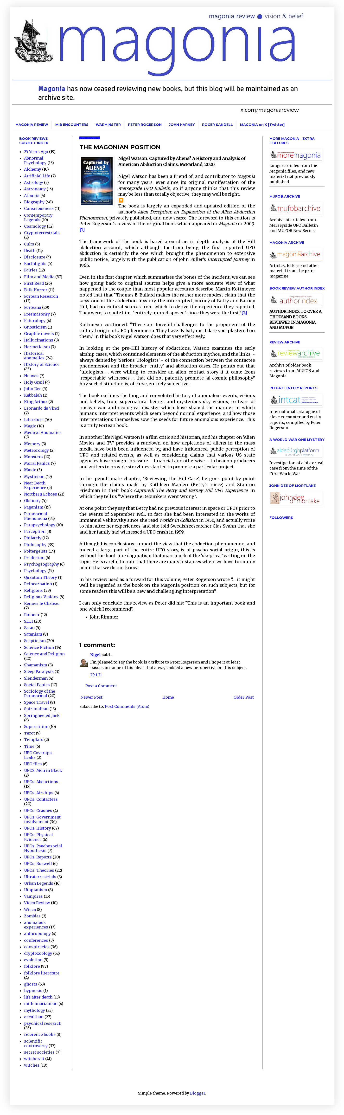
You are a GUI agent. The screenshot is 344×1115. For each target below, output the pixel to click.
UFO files (33, 763)
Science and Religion (44, 653)
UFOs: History (37, 828)
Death (29, 250)
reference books (40, 1034)
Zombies (32, 916)
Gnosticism (35, 327)
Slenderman (36, 678)
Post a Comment (101, 685)
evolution (33, 959)
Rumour (32, 614)
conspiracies (37, 946)
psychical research (42, 1023)
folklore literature (41, 973)
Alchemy (32, 169)
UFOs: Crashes (38, 810)
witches (31, 1065)
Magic (30, 426)
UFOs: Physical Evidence (38, 837)
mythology (34, 1010)
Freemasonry (37, 314)
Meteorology (36, 450)
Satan (29, 627)
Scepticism (35, 640)
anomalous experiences (36, 924)
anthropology (37, 933)
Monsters (33, 456)
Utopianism (35, 889)
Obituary (32, 500)
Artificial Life (37, 176)
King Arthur (35, 401)
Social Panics (37, 684)
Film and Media (39, 276)
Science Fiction (39, 647)
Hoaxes (31, 375)
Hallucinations (38, 340)
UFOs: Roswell (38, 863)
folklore (32, 966)
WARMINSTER (108, 124)
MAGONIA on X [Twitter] (262, 124)
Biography (34, 202)
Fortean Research (41, 296)
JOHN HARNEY (182, 124)
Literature (34, 419)
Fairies (31, 270)
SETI (28, 621)
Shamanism (35, 665)
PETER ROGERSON (145, 124)
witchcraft (34, 1058)
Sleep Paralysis (39, 671)
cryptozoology (38, 953)
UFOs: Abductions (41, 781)
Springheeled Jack (42, 715)
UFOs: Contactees (41, 799)
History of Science (41, 364)
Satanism (33, 634)
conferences (36, 940)
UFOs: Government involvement (42, 819)
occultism (34, 1016)
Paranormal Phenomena (35, 516)
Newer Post (91, 697)
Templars (33, 739)
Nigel (95, 654)
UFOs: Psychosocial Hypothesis (43, 848)
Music (30, 469)
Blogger (197, 1093)
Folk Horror (35, 289)
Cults (29, 244)
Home (168, 697)
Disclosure (34, 257)
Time (29, 746)
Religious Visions (41, 596)
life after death (38, 997)
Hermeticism (37, 346)
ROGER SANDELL (217, 124)
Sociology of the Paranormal (39, 693)
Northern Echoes (40, 494)
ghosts (30, 984)
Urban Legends (38, 883)
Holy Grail (34, 382)
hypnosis (33, 990)
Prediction (34, 557)
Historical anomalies (34, 355)
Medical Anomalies (43, 432)
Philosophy (35, 544)
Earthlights (35, 263)
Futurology (34, 320)
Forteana (32, 307)
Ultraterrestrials (40, 876)
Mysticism (34, 476)
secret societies (39, 1052)
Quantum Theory (40, 577)
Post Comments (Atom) (127, 706)
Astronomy (35, 189)
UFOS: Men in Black (43, 770)
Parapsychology (39, 524)
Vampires (33, 896)
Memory (32, 443)
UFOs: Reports (38, 857)
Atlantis (31, 195)
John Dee (32, 388)
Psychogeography (41, 564)
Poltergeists (36, 551)
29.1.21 (96, 674)
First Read (34, 283)
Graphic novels (39, 333)
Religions (33, 590)
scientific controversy (36, 1043)
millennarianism (40, 1003)
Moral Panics (37, 463)
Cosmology (35, 226)
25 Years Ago (36, 151)
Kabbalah (33, 395)
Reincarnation (38, 583)
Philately (32, 537)
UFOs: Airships (38, 792)
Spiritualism (36, 708)
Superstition (36, 726)
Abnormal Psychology (35, 160)
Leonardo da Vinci (41, 408)
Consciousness (39, 208)
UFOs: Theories (39, 870)
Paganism (33, 507)
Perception (34, 531)
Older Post (244, 697)
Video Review (37, 902)
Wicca (30, 909)
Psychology (35, 570)
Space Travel (36, 702)
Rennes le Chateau (42, 603)
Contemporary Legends (38, 217)
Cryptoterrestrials (42, 232)
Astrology (33, 182)
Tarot (29, 733)
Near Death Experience (35, 485)
